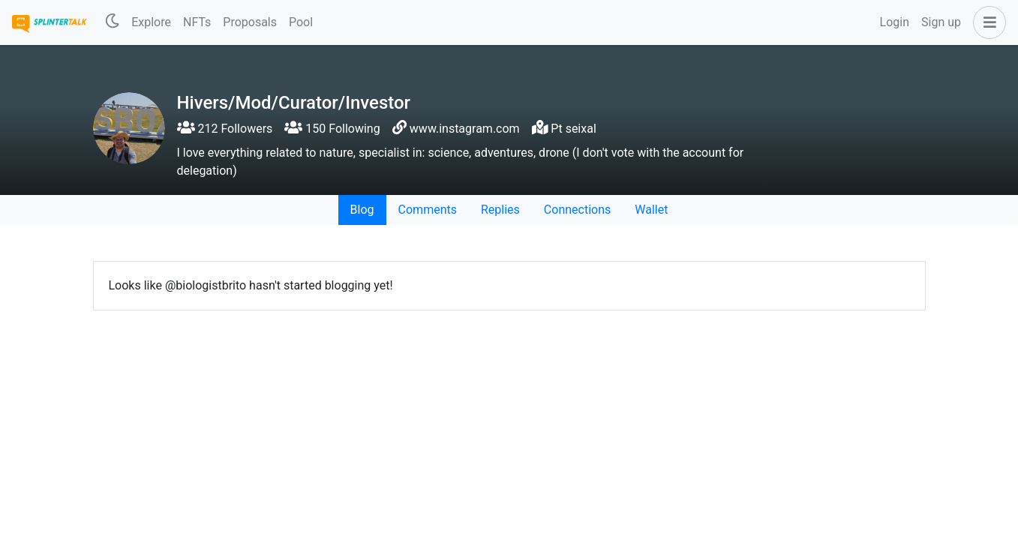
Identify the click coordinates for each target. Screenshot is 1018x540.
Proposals (250, 22)
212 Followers (225, 129)
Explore (151, 22)
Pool (301, 22)
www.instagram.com (465, 129)
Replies (500, 209)
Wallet (651, 209)
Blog (362, 209)
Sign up (941, 22)
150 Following (332, 129)
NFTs (197, 22)
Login (894, 22)
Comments (427, 209)
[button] (986, 22)
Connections (577, 209)
